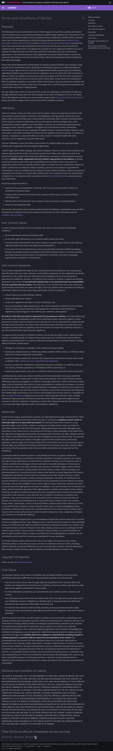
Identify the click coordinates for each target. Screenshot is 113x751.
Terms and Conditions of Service (68, 98)
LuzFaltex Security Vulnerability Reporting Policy (38, 361)
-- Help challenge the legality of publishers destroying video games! (35, 2)
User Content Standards (58, 176)
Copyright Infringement (15, 396)
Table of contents (94, 17)
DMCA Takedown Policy (23, 562)
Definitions (6, 70)
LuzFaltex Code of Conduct (21, 43)
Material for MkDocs (15, 748)
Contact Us (47, 746)
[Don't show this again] (110, 2)
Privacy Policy (29, 746)
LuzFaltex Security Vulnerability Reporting (56, 43)
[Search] (72, 8)
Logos (39, 746)
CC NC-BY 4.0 (26, 744)
